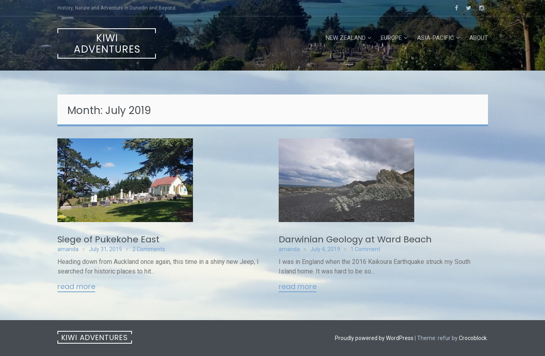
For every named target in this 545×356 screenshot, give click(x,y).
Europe (391, 37)
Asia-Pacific (435, 37)
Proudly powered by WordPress (374, 338)
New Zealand (346, 37)
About (478, 37)
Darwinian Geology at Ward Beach (355, 239)
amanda (68, 249)
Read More (76, 287)
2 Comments (148, 249)
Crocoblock (473, 338)
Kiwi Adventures (107, 43)
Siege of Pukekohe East (108, 239)
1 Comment (365, 249)
